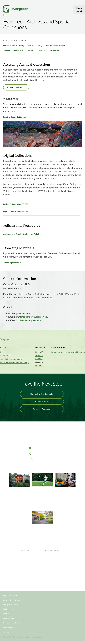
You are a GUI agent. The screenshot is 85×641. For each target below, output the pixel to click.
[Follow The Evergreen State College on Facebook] (34, 467)
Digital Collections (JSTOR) (15, 204)
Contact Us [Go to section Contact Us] (54, 50)
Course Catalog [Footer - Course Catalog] (52, 566)
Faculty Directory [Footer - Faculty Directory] (53, 558)
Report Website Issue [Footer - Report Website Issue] (11, 595)
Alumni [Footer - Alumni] (24, 583)
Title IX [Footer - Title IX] (6, 632)
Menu (79, 8)
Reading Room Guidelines (14, 116)
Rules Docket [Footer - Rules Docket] (8, 618)
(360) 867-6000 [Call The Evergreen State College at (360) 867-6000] (42, 458)
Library (6, 15)
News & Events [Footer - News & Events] (52, 575)
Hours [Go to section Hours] (42, 50)
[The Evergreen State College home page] (42, 436)
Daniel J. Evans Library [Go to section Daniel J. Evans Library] (13, 45)
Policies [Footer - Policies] (6, 613)
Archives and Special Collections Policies (22, 234)
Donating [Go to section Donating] (31, 50)
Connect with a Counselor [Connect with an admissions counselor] (42, 393)
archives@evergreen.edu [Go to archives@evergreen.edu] (28, 320)
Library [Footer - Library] (48, 554)
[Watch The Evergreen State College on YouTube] (40, 467)
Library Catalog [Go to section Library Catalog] (35, 45)
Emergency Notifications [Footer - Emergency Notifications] (12, 604)
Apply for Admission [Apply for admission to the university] (42, 408)
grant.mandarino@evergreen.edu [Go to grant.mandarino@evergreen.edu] (32, 317)
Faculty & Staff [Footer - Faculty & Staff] (27, 575)
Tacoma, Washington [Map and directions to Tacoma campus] (42, 453)
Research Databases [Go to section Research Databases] (55, 45)
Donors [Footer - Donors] (24, 579)
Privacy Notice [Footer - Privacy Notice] (8, 627)
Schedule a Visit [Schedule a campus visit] (42, 401)
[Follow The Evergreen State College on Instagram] (45, 467)
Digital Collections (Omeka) (15, 211)
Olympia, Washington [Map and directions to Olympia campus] (42, 447)
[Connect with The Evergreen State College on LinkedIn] (50, 467)
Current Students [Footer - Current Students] (28, 554)
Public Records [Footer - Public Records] (9, 609)
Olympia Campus (39, 357)
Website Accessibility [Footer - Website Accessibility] (11, 600)
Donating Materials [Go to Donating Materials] (12, 262)
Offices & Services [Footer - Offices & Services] (53, 562)
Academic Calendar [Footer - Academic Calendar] (54, 570)
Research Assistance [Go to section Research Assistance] (13, 50)
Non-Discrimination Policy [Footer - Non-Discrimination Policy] (13, 623)
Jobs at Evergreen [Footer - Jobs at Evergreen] (53, 579)
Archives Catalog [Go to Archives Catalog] (14, 87)
